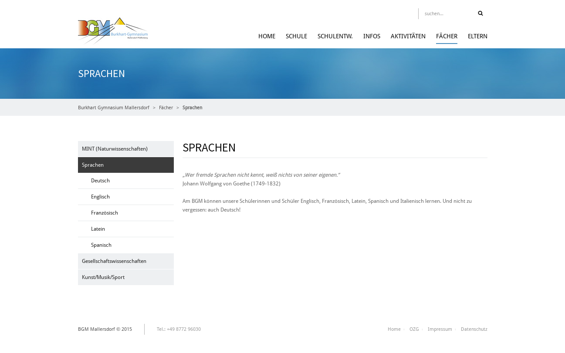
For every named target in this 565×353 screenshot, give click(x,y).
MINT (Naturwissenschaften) (115, 149)
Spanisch (101, 245)
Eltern (477, 36)
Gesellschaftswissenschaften (114, 261)
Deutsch (100, 181)
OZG (414, 329)
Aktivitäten (408, 36)
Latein (98, 229)
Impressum (440, 329)
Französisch (104, 213)
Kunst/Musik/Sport (103, 277)
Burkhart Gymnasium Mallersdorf (113, 108)
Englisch (100, 197)
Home (266, 36)
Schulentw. (335, 36)
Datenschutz (474, 329)
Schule (296, 36)
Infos (371, 36)
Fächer (446, 36)
